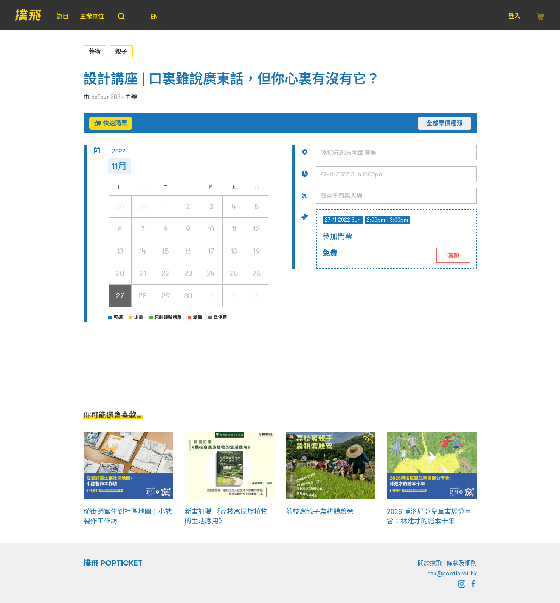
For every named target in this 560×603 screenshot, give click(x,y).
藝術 (95, 51)
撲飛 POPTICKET (113, 563)
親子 (121, 51)
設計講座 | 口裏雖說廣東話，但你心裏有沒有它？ (232, 78)
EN (154, 16)
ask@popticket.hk (452, 573)
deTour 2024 (107, 96)
